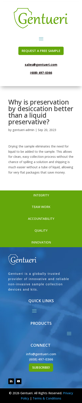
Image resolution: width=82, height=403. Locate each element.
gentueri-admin (23, 130)
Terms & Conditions (47, 398)
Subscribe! (41, 367)
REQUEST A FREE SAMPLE (41, 50)
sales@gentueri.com (41, 64)
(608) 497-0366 (41, 73)
